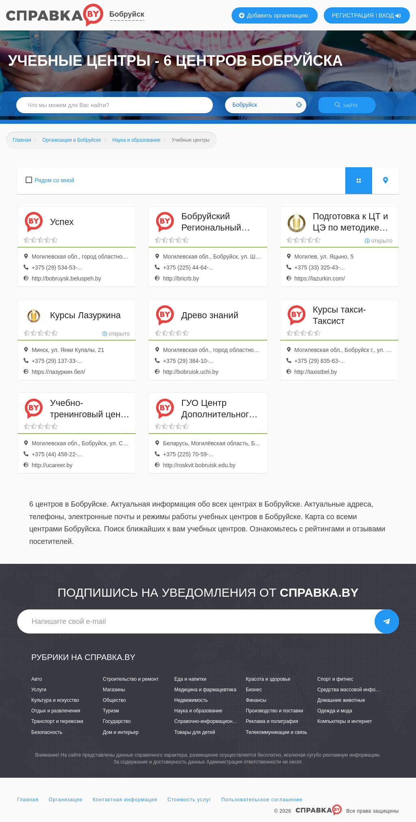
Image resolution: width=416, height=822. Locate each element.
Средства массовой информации (354, 693)
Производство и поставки (274, 714)
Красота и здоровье (268, 682)
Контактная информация (125, 803)
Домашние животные (341, 704)
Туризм (111, 714)
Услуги (38, 693)
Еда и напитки (190, 682)
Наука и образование (198, 714)
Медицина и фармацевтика (205, 693)
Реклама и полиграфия (272, 725)
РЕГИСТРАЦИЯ (353, 15)
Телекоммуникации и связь (276, 735)
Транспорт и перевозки (57, 725)
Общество (114, 704)
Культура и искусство (55, 704)
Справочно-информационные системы (218, 725)
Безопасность (47, 735)
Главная (28, 803)
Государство (117, 725)
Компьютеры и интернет (344, 725)
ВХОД (390, 15)
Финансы (256, 704)
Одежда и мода (334, 714)
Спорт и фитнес (335, 682)
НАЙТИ (351, 107)
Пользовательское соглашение (262, 803)
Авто (36, 682)
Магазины (114, 693)
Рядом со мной (54, 183)
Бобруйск (126, 14)
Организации (66, 803)
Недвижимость (191, 704)
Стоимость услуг (189, 803)
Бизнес (254, 693)
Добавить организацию (273, 15)
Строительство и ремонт (130, 682)
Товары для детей (194, 735)
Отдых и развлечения (55, 714)
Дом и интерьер (121, 735)
